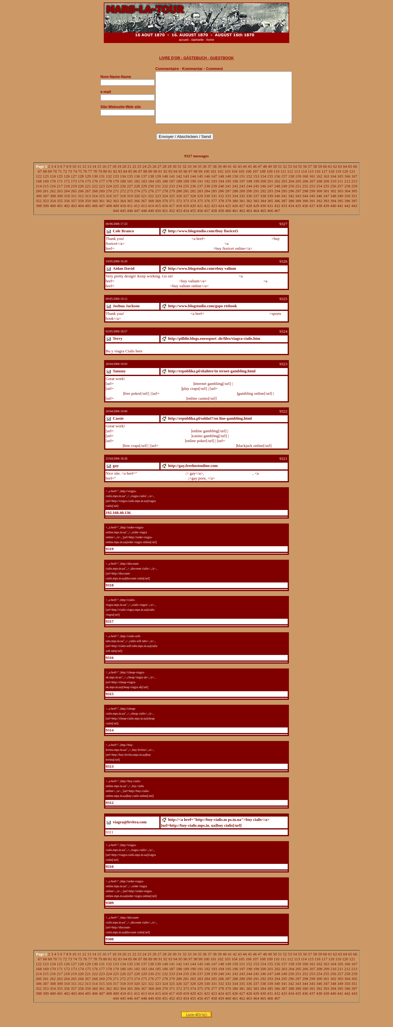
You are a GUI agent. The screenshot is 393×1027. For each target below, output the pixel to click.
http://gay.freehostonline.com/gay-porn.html (250, 484)
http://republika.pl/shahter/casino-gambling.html (152, 441)
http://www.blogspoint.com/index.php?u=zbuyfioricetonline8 (175, 249)
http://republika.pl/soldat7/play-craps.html (147, 394)
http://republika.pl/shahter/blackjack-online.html (197, 451)
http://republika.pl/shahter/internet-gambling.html (153, 389)
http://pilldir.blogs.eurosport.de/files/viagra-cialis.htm (148, 352)
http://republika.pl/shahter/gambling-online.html (197, 399)
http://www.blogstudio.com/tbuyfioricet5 (158, 244)
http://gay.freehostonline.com (228, 479)
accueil (184, 39)
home (210, 39)
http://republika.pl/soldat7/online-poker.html (149, 446)
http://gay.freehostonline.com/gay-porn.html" (152, 484)
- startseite (196, 39)
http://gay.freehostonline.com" (161, 479)
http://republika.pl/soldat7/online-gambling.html (152, 436)
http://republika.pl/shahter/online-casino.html (150, 404)
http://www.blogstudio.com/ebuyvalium (206, 282)
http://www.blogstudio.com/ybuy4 (235, 286)
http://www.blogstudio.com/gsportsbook (157, 319)
